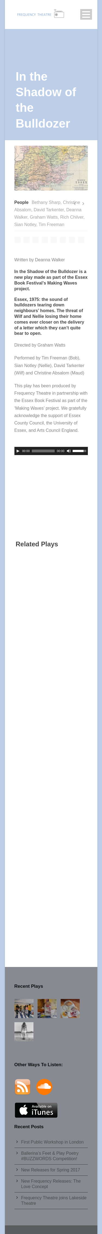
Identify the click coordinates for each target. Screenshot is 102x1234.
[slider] (43, 451)
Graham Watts (44, 217)
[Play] (18, 451)
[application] (51, 451)
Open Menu (86, 14)
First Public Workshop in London (52, 1142)
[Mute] (69, 451)
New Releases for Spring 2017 (50, 1170)
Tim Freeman (51, 224)
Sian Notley (25, 224)
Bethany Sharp (46, 202)
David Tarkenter (49, 209)
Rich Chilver (71, 217)
